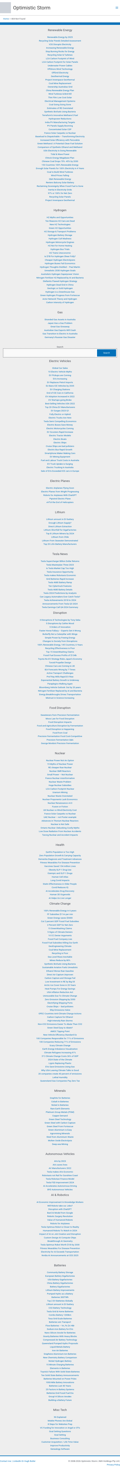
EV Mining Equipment (60, 456)
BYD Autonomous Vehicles (60, 1189)
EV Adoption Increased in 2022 (60, 396)
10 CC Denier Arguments (60, 935)
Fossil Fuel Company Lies (60, 939)
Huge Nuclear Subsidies (60, 785)
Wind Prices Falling (60, 175)
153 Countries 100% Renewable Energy (60, 165)
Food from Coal (60, 732)
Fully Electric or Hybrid (59, 414)
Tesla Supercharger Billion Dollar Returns (60, 561)
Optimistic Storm (31, 8)
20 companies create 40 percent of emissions (60, 1073)
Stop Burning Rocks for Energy (60, 51)
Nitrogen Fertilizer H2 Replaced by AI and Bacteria (60, 277)
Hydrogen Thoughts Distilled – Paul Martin (60, 267)
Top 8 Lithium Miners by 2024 (60, 533)
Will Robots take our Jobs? (59, 1205)
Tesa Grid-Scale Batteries (60, 1318)
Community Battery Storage (60, 1272)
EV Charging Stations (60, 389)
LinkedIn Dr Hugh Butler (24, 1461)
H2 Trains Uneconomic (60, 253)
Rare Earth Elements (60, 1108)
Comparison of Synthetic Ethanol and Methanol (60, 147)
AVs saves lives (60, 1164)
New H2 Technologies (60, 224)
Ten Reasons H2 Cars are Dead (60, 221)
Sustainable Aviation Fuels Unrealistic (60, 967)
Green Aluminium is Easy (60, 1130)
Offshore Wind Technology (60, 69)
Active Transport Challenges (60, 673)
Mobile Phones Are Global (60, 1420)
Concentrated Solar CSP (60, 129)
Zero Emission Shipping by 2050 (60, 999)
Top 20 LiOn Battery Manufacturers (60, 544)
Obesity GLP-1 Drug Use (60, 869)
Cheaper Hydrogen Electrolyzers (60, 260)
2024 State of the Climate (60, 1059)
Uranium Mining (60, 792)
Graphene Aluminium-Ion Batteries (60, 1354)
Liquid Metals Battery (60, 1347)
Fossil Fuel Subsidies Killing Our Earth (60, 942)
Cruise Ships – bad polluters (60, 1006)
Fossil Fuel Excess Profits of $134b (60, 655)
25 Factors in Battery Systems (60, 1389)
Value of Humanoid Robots (60, 1220)
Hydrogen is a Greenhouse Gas (60, 292)
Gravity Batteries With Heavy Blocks (60, 1336)
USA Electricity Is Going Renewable (60, 150)
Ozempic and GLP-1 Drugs (60, 873)
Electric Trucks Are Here (60, 417)
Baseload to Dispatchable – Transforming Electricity (60, 136)
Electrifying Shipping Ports (60, 1003)
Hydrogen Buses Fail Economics (60, 263)
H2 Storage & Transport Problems (60, 231)
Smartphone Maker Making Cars (60, 453)
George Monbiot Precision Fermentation (60, 743)
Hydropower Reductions (60, 118)
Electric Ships (60, 442)
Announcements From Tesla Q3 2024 (60, 603)
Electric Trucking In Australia (60, 467)
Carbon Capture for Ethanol (60, 1017)
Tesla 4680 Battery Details (60, 589)
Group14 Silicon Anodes (60, 1396)
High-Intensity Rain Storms (59, 1020)
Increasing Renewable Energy (60, 48)
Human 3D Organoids (60, 894)
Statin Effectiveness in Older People (60, 884)
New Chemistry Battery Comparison (60, 1357)
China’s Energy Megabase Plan (60, 158)
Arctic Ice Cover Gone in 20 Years (60, 985)
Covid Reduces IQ (60, 887)
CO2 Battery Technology (60, 1308)
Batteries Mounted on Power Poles (60, 1378)
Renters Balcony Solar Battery (60, 182)
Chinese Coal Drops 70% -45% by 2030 (60, 161)
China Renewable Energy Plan (60, 90)
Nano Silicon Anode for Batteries (60, 1332)
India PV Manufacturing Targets (60, 122)
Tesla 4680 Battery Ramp (60, 582)
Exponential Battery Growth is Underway (60, 680)
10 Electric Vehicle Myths (60, 371)
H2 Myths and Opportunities (60, 217)
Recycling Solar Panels (60, 196)
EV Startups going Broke (59, 400)
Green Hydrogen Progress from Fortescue (60, 295)
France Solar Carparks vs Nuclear (60, 133)
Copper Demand (60, 1115)
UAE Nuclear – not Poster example (60, 817)
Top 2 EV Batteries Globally (60, 1300)
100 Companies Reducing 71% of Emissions (60, 1042)
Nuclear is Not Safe (60, 824)
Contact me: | (6, 1461)
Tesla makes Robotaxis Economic (60, 575)
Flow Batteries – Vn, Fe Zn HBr (60, 1325)
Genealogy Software (60, 1449)
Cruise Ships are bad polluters (60, 446)
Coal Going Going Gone (60, 104)
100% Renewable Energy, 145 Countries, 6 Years (59, 644)
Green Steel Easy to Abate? (60, 1027)
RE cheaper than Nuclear (60, 767)
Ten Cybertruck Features (60, 586)
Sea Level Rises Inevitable (60, 957)
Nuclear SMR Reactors (60, 771)
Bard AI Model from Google (60, 1212)
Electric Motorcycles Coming (60, 428)
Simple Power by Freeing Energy (60, 637)
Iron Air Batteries (60, 1350)
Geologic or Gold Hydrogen (60, 288)
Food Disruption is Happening (60, 729)
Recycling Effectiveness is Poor (60, 648)
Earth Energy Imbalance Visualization (60, 1049)
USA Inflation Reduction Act (60, 992)
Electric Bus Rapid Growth (60, 449)
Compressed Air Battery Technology (60, 1339)
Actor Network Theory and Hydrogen (60, 299)
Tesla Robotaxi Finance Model (60, 1179)
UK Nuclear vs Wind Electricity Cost (60, 810)
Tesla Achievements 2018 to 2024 (60, 600)
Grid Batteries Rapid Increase (60, 579)
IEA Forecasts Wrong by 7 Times (60, 669)
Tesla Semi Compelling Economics (60, 421)
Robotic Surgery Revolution (60, 1216)
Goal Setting (60, 1435)
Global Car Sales (60, 368)
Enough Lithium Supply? (60, 523)
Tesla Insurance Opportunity (60, 572)
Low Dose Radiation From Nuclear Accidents (60, 831)
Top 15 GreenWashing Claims (60, 652)
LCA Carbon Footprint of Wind (60, 58)
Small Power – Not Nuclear (60, 774)
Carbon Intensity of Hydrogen (60, 302)
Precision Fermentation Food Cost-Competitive (60, 736)
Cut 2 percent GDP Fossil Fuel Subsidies (60, 921)
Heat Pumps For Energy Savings (60, 988)
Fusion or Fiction (60, 806)
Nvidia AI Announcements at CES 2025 (60, 1255)
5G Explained (60, 1417)
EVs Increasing (60, 378)
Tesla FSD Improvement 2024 (60, 1182)
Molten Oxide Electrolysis (60, 1140)
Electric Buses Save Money (60, 424)
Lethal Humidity (59, 1077)
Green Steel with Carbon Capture (60, 1122)
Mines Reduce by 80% (60, 960)
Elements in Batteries (60, 1368)
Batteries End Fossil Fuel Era (60, 1393)
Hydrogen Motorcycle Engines (60, 242)
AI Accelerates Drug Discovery (60, 891)
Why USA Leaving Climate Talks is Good (60, 1070)
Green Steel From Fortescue (60, 1126)
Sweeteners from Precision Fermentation (60, 715)
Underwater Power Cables (60, 65)
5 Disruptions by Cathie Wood (60, 623)
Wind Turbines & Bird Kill (60, 94)
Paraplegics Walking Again (59, 683)
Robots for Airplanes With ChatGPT (60, 495)
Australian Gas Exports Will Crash (60, 330)
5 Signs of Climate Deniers (60, 932)
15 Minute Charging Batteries (60, 1364)
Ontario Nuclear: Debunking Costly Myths (60, 828)
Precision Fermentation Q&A (60, 740)
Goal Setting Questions (60, 1431)
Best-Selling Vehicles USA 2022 (60, 403)
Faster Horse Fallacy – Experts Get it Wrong (60, 630)
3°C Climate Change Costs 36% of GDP (60, 1056)
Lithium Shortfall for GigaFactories (60, 530)
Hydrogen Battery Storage (60, 235)
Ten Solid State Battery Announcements (60, 1375)
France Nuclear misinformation (60, 778)
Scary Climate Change (60, 1045)
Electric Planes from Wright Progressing (60, 491)
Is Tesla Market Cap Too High (60, 568)
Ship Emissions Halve (60, 1010)
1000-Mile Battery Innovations (60, 1382)
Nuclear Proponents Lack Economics (60, 799)
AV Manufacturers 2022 (60, 1168)
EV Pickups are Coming (60, 375)
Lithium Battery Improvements (60, 1290)
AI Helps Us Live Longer (60, 898)
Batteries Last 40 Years (60, 1385)
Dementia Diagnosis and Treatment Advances (60, 859)
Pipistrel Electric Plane (60, 498)
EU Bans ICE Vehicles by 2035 (60, 386)
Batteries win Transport (60, 1322)
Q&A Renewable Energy (60, 179)
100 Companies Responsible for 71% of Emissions (60, 1038)
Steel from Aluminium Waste (59, 1137)
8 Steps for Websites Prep (60, 1424)
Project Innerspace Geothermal (60, 79)
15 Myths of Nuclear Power (60, 764)
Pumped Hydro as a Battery (60, 1293)
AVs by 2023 (60, 1161)
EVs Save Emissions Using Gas (60, 1066)
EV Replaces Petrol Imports (60, 382)
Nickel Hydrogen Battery (60, 1361)
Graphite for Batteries (60, 1098)
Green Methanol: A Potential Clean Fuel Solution (60, 143)
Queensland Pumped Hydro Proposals (60, 1343)
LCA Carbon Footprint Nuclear (60, 789)
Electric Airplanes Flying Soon (60, 488)
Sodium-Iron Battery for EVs (60, 1329)
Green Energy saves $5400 (60, 918)
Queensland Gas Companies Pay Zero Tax (60, 1080)
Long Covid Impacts (60, 880)
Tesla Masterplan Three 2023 (60, 564)
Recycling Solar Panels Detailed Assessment (60, 40)
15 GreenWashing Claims (60, 928)
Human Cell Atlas (60, 877)
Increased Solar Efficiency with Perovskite (60, 140)
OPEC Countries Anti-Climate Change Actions (60, 1013)
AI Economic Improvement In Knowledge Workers (60, 1202)
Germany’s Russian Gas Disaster (60, 337)
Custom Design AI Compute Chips (60, 1237)
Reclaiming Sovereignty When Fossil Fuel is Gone (60, 186)
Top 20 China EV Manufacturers (60, 407)
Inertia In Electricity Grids (60, 189)
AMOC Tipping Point (60, 1031)
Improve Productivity (60, 1445)
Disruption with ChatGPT (60, 1209)
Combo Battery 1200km (60, 1315)
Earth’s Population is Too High (60, 852)
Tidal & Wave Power (60, 154)
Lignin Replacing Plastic (60, 1063)
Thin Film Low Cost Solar (60, 97)
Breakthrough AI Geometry (60, 1241)
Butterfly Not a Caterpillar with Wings (59, 634)
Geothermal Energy (60, 76)
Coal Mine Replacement (60, 83)
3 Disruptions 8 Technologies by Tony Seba (60, 620)
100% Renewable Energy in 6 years (60, 910)
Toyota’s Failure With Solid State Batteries (60, 1371)
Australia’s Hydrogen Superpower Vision (60, 274)
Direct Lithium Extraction (60, 526)
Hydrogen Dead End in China (60, 284)
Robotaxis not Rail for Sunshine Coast (60, 1175)
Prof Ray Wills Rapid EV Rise (60, 676)
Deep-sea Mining (60, 1144)
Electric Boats (60, 439)
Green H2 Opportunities (60, 228)
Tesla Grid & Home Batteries (60, 1311)
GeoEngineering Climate (60, 946)
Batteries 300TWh (60, 1297)
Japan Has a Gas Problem (60, 323)
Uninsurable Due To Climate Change (60, 995)
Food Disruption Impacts (60, 722)
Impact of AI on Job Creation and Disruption (60, 1234)
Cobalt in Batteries (60, 1101)
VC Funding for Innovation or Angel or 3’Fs (60, 1427)
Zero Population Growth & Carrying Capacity (60, 855)
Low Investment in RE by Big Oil (60, 981)
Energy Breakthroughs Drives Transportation (60, 694)
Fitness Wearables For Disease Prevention (60, 862)
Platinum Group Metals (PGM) (60, 1112)
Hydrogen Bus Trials (60, 249)
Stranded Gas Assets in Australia (60, 319)
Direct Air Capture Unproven (60, 974)
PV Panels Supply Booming (60, 125)
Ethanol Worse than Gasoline (60, 971)
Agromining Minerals (60, 1133)
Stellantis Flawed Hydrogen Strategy (60, 281)
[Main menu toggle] (117, 7)
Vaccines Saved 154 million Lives (60, 866)
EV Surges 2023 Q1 (60, 410)
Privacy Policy (113, 1464)
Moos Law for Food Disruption (60, 718)
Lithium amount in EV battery (60, 519)
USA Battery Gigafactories (60, 1279)
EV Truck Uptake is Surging (60, 464)
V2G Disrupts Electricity (60, 44)
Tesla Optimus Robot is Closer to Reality (60, 1227)
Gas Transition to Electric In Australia (59, 333)
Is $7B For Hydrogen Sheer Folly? (60, 256)
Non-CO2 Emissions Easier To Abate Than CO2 (60, 1024)
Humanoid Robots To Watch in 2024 (60, 1230)
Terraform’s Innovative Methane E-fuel (60, 115)
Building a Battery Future (60, 1400)
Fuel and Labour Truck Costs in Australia (60, 460)
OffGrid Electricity (60, 72)
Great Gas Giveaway (60, 326)
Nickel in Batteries (60, 1105)
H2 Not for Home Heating (60, 245)
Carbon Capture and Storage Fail (60, 978)
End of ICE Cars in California (60, 393)
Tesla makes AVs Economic (60, 1171)
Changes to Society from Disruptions (60, 641)
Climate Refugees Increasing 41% (60, 1052)
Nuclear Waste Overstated (60, 796)
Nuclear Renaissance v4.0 (60, 803)
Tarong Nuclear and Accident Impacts (60, 835)
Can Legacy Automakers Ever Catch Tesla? (60, 596)
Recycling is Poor (60, 953)
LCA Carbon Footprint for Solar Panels (60, 62)
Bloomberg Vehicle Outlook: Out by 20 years (60, 687)
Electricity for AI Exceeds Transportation (60, 1251)
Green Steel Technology (60, 1119)
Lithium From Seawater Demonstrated (60, 540)
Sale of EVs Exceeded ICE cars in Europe (60, 471)
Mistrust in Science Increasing (60, 698)
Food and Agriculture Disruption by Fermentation (60, 725)
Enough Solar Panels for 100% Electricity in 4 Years (60, 168)
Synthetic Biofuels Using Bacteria (60, 111)
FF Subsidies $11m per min (60, 914)
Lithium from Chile (60, 537)
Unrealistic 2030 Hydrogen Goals (60, 270)
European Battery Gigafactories (60, 1276)
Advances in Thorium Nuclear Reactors (60, 820)
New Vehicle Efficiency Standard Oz (60, 1034)
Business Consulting (60, 1438)
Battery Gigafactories (60, 1286)
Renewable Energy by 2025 (60, 37)
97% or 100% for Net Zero (60, 193)
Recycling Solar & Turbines (60, 55)
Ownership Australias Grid (60, 86)
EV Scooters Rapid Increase (60, 432)
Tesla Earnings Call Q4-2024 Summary (60, 607)
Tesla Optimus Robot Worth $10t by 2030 (60, 1244)
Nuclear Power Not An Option (60, 760)
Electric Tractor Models (60, 435)
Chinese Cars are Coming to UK (60, 666)
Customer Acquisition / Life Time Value (59, 1442)
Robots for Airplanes (60, 1223)
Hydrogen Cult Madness (60, 238)
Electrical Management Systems (60, 101)
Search (60, 347)
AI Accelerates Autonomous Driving (60, 1186)
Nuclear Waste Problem (60, 781)
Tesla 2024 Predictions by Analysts (60, 593)
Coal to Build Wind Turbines (60, 172)
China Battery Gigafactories (60, 1283)
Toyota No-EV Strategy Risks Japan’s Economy (60, 659)
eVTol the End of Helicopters (60, 502)
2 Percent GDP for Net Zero (60, 925)
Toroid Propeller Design (60, 662)
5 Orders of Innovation (60, 627)
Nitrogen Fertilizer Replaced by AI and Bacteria (60, 690)
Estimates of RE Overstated (60, 108)
